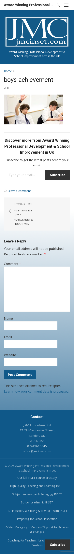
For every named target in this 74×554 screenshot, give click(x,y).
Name (8, 318)
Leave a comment (19, 191)
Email (8, 337)
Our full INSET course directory (37, 478)
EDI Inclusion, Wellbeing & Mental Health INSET (37, 511)
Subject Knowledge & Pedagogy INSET (37, 494)
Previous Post (23, 214)
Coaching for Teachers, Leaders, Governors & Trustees (37, 542)
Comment (12, 264)
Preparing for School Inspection (37, 519)
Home (8, 71)
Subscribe (57, 175)
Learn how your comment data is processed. (36, 391)
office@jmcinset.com (37, 451)
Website (10, 355)
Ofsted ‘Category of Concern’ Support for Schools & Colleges (37, 529)
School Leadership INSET (37, 502)
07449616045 (37, 446)
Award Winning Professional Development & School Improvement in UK (29, 5)
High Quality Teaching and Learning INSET (37, 486)
